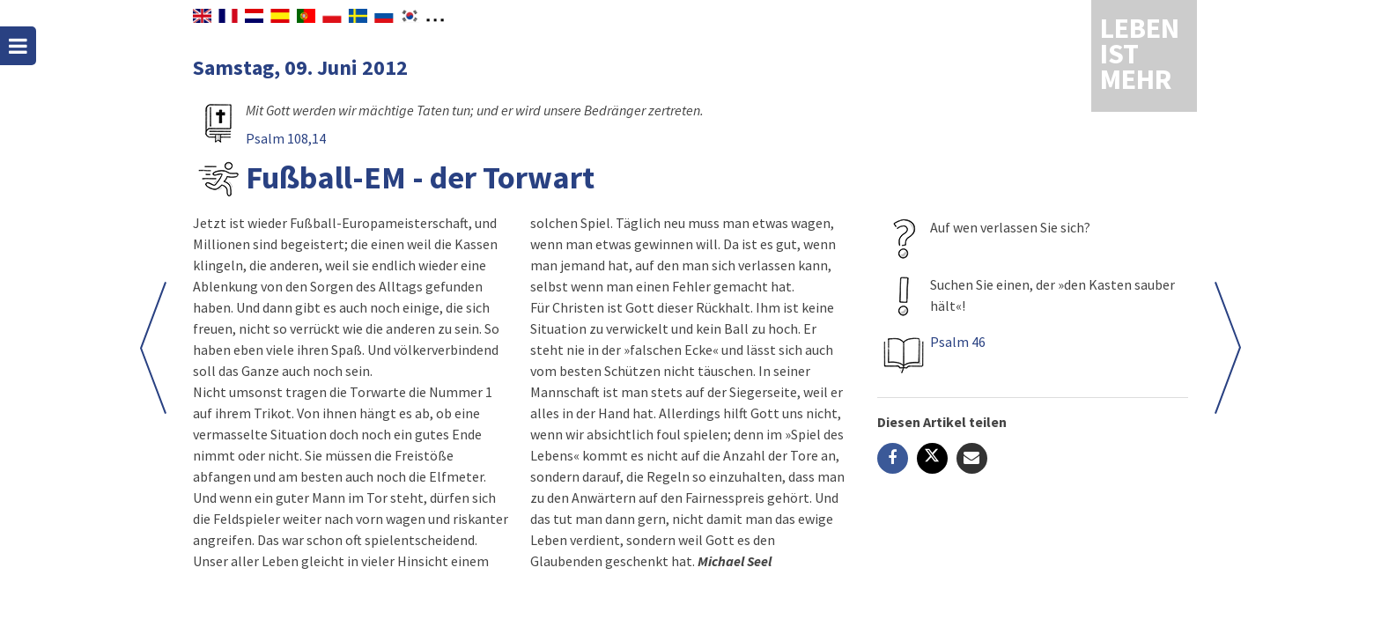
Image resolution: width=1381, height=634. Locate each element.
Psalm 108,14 (286, 138)
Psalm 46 (958, 341)
